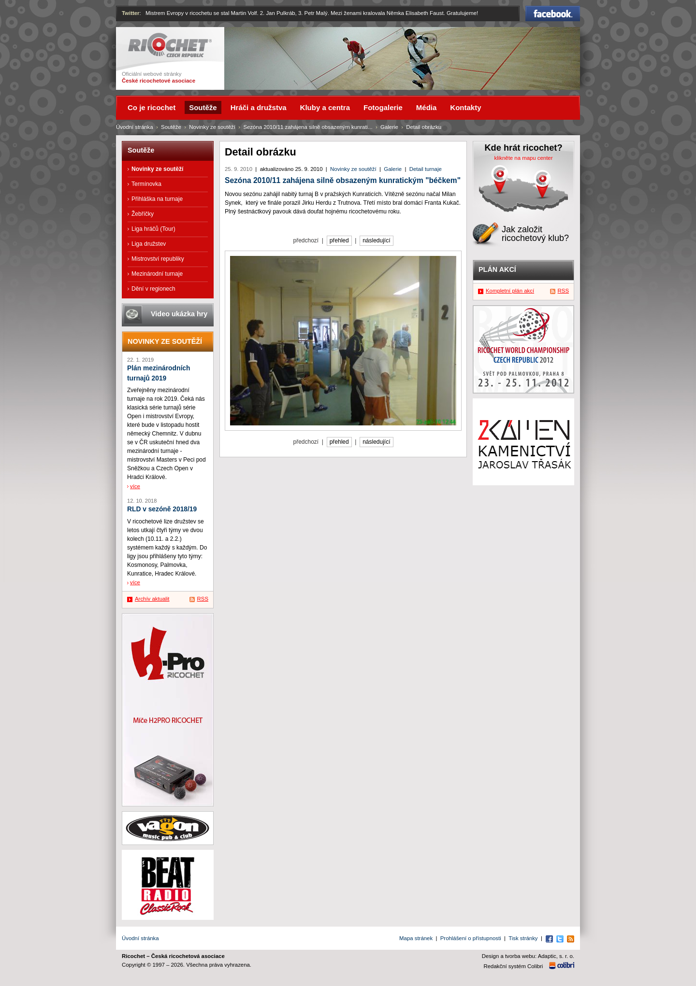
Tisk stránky (522, 938)
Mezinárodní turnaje (157, 273)
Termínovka (146, 184)
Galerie (393, 169)
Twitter (131, 13)
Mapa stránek (416, 938)
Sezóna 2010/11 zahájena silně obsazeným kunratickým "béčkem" (343, 180)
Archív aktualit (152, 599)
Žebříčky (142, 214)
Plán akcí (497, 269)
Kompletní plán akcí (510, 291)
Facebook (552, 13)
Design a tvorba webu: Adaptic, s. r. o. (528, 956)
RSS (202, 599)
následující (376, 240)
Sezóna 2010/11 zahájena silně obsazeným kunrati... (307, 127)
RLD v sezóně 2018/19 (162, 509)
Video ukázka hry (179, 314)
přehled (339, 240)
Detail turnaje (425, 169)
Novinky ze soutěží (353, 169)
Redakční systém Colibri (513, 966)
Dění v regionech (153, 288)
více (135, 486)
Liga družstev (148, 243)
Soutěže (171, 127)
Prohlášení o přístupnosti (470, 938)
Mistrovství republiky (157, 258)
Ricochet (170, 45)
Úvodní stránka (134, 127)
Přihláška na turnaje (157, 199)
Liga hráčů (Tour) (153, 228)
